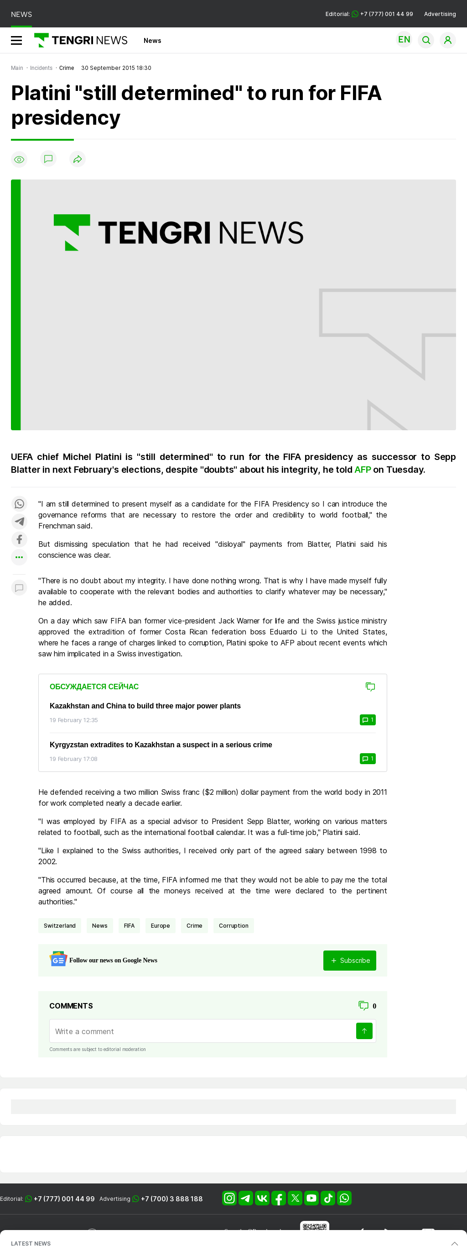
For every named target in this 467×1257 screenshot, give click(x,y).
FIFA (129, 925)
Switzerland (60, 925)
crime (194, 925)
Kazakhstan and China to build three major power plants (145, 706)
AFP (363, 469)
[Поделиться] (77, 160)
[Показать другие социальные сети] (19, 558)
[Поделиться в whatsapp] (19, 504)
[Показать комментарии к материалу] (19, 588)
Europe (160, 925)
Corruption (233, 925)
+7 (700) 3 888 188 (172, 1199)
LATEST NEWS (31, 1243)
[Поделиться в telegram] (19, 522)
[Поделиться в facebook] (19, 540)
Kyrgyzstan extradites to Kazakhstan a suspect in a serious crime (161, 745)
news (99, 925)
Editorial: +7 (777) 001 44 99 (369, 14)
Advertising (440, 14)
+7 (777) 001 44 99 (64, 1199)
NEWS (21, 14)
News (152, 40)
